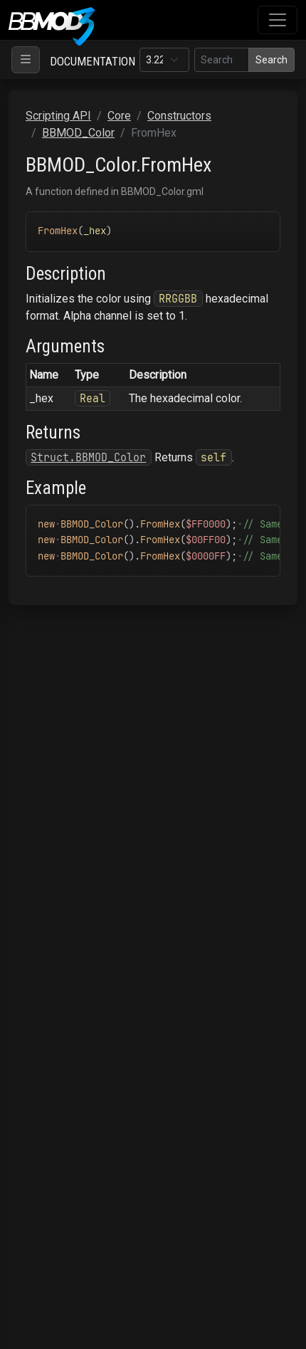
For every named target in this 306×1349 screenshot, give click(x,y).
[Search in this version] (221, 60)
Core (119, 115)
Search (271, 59)
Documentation (92, 61)
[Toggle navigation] (277, 20)
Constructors (179, 115)
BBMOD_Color (78, 133)
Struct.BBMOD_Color (88, 457)
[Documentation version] (164, 60)
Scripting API (58, 115)
